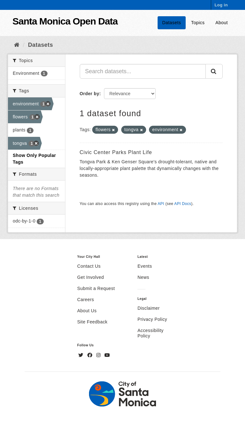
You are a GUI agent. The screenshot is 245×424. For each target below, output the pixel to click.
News (143, 277)
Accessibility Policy (150, 333)
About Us (87, 310)
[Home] (16, 45)
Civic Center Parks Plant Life (116, 152)
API (161, 203)
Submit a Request (96, 288)
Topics (197, 22)
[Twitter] (81, 355)
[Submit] (214, 71)
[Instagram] (99, 355)
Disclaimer (148, 308)
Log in (221, 5)
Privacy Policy (152, 319)
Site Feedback (92, 321)
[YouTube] (107, 355)
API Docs (182, 203)
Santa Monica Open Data (65, 21)
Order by (90, 93)
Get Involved (90, 277)
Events (144, 266)
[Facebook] (90, 355)
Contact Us (88, 266)
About (221, 22)
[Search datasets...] (143, 71)
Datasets (171, 22)
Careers (85, 299)
